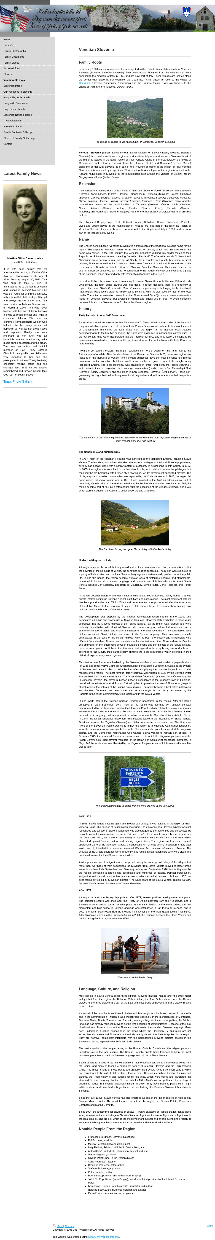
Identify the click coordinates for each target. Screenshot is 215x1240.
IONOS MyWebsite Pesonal (103, 1236)
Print (58, 1226)
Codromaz (85, 83)
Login (210, 1225)
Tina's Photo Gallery (17, 381)
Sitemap (69, 1226)
